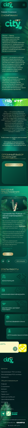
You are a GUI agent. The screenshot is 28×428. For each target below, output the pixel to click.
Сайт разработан (14, 422)
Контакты (4, 402)
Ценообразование (7, 399)
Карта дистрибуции (8, 397)
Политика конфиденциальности (14, 419)
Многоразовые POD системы (11, 374)
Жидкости (5, 377)
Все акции (21, 261)
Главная (4, 384)
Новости (4, 391)
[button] (3, 261)
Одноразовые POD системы (11, 372)
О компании (5, 386)
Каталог (4, 389)
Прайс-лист (5, 394)
